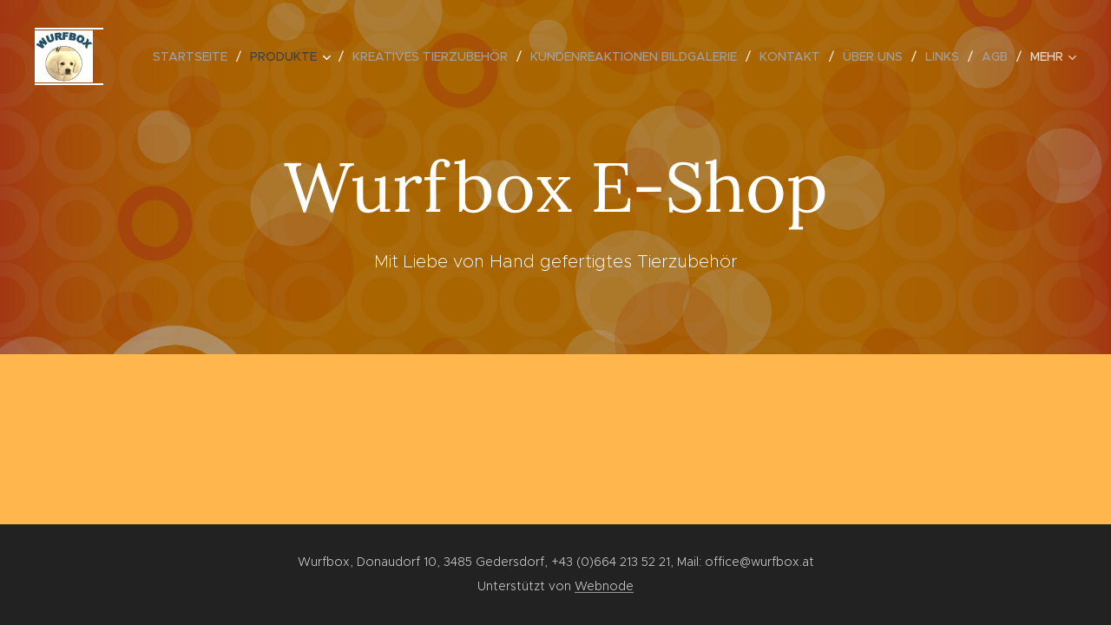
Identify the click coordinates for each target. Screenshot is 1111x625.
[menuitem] (194, 56)
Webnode (604, 586)
